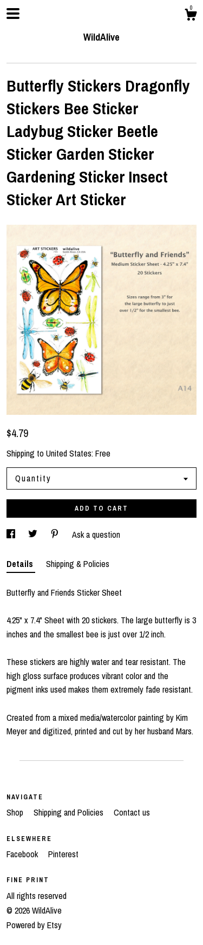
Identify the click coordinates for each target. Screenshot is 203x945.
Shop (15, 812)
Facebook (23, 854)
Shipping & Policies (77, 564)
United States (68, 453)
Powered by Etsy (34, 925)
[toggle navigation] (12, 13)
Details (20, 564)
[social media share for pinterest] (55, 534)
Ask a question (96, 534)
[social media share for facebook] (11, 534)
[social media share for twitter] (34, 534)
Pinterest (63, 854)
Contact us (132, 812)
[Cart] (191, 16)
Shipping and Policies (70, 812)
